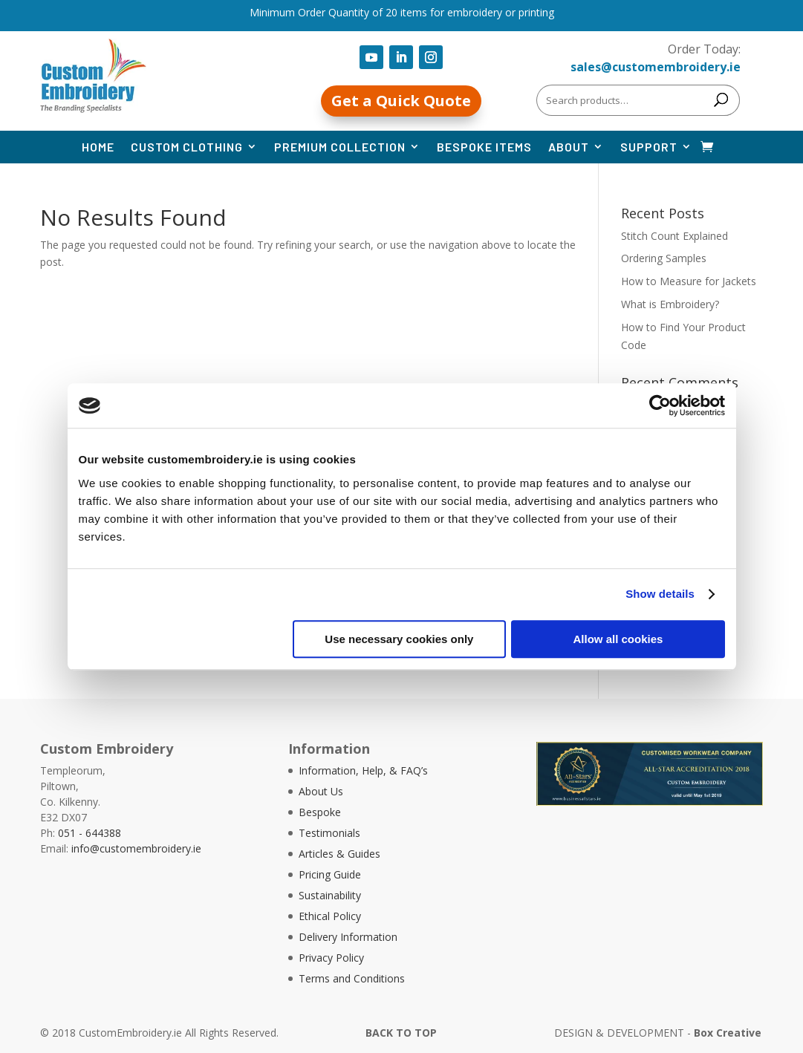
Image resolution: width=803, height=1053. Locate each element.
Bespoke (320, 812)
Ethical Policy (330, 916)
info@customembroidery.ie (136, 848)
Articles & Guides (339, 854)
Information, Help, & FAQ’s (363, 770)
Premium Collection (340, 147)
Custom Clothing (187, 147)
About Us (321, 791)
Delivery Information (348, 937)
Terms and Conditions (352, 978)
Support (648, 147)
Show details (660, 593)
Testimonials (329, 833)
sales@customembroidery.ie (655, 67)
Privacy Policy (331, 958)
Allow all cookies (618, 639)
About (568, 147)
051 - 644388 (89, 833)
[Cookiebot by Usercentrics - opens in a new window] (660, 405)
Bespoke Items (484, 147)
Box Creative (727, 1033)
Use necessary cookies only (399, 639)
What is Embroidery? (670, 304)
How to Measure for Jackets (688, 281)
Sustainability (330, 895)
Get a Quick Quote (401, 101)
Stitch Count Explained (674, 236)
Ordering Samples (663, 258)
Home (98, 147)
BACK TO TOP (401, 1033)
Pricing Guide (330, 874)
